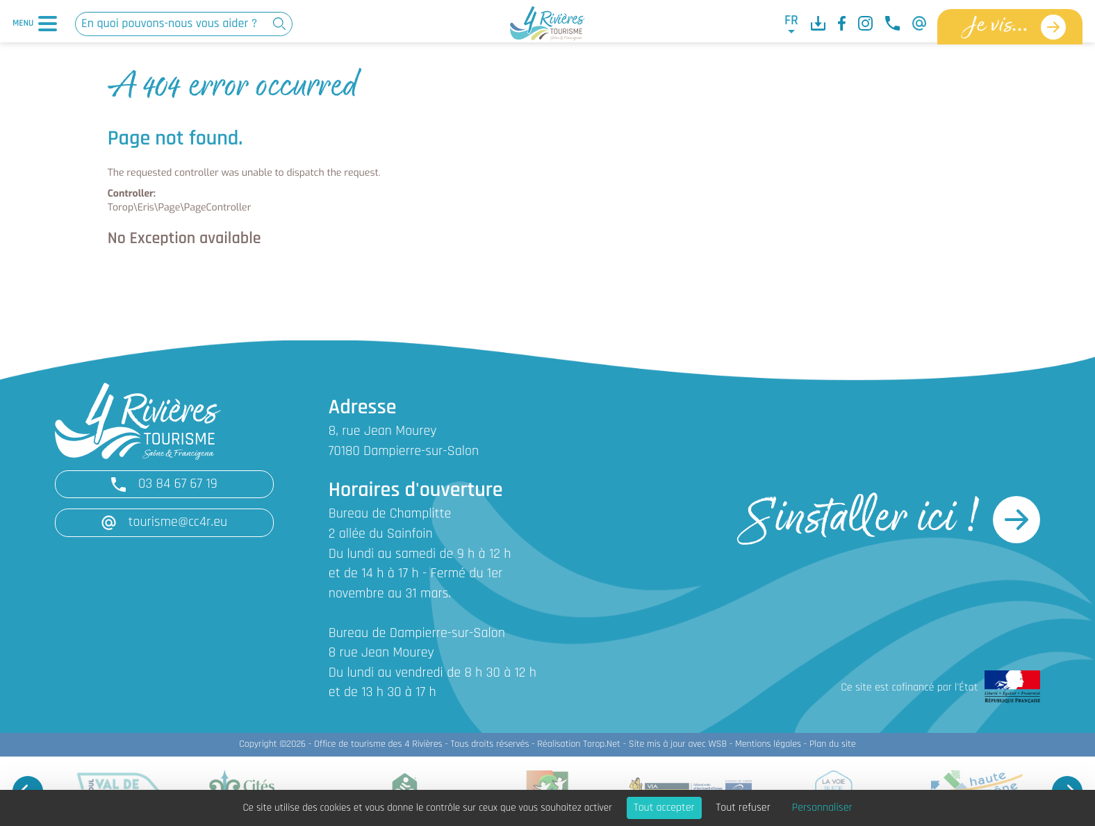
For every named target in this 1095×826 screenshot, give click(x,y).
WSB (717, 744)
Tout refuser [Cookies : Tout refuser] (743, 807)
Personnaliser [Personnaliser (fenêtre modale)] (822, 807)
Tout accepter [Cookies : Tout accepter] (664, 807)
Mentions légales (768, 744)
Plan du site (832, 744)
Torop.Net (601, 744)
